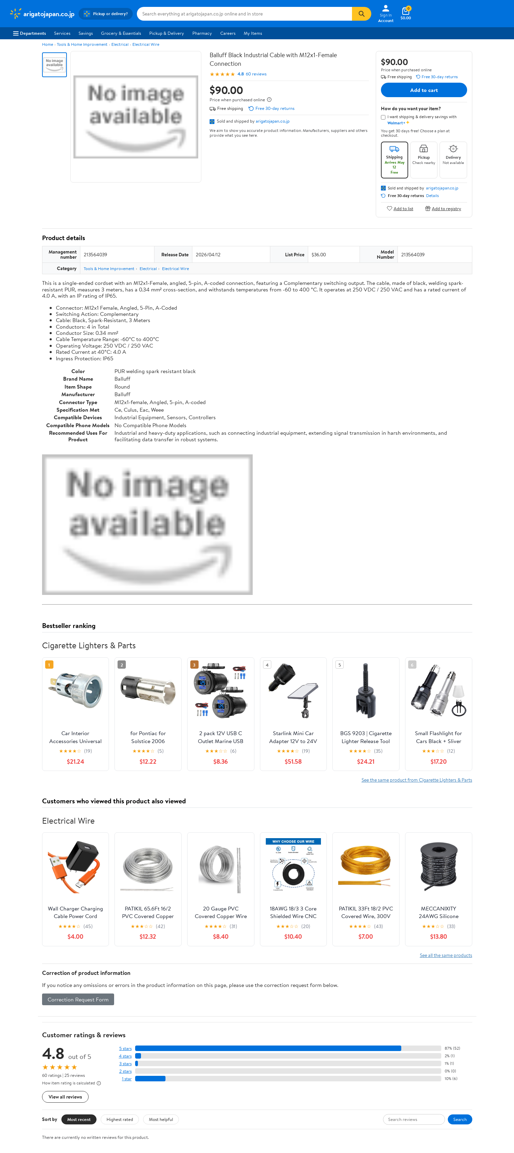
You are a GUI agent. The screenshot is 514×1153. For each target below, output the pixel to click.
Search (460, 1119)
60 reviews (256, 73)
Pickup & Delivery (166, 33)
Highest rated (120, 1119)
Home (47, 44)
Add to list (400, 208)
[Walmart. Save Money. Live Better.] (41, 14)
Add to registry (443, 208)
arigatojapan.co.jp (273, 121)
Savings (86, 33)
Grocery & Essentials (121, 33)
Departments (29, 33)
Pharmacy (202, 33)
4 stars (125, 1056)
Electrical (120, 44)
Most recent (79, 1119)
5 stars (125, 1048)
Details (432, 195)
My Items (253, 33)
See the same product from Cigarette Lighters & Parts (417, 779)
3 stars (125, 1063)
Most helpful (161, 1119)
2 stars (125, 1071)
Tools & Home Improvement (82, 44)
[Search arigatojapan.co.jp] (244, 14)
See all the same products (446, 955)
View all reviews (65, 1096)
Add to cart (424, 90)
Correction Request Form (78, 999)
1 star (127, 1078)
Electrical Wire (145, 44)
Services (62, 33)
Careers (227, 33)
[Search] (361, 14)
